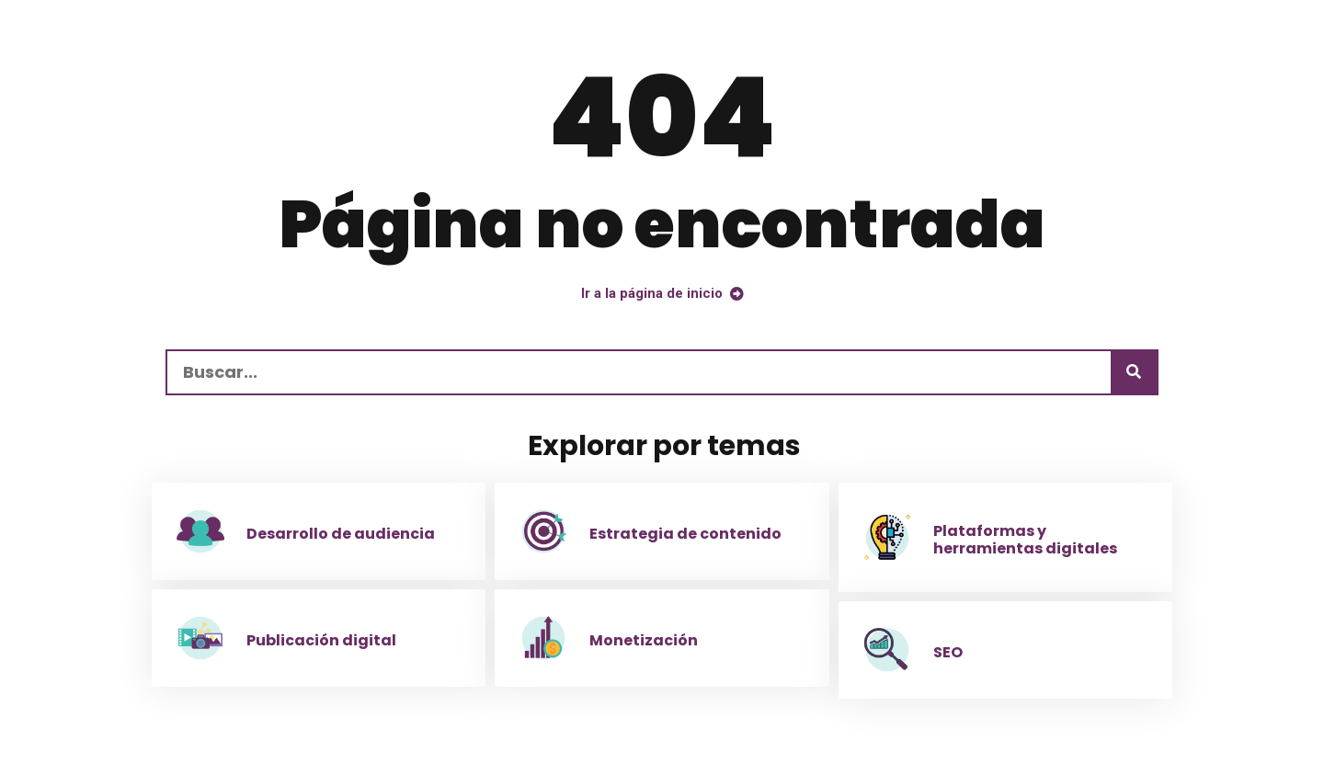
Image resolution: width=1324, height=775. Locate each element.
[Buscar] (1134, 372)
